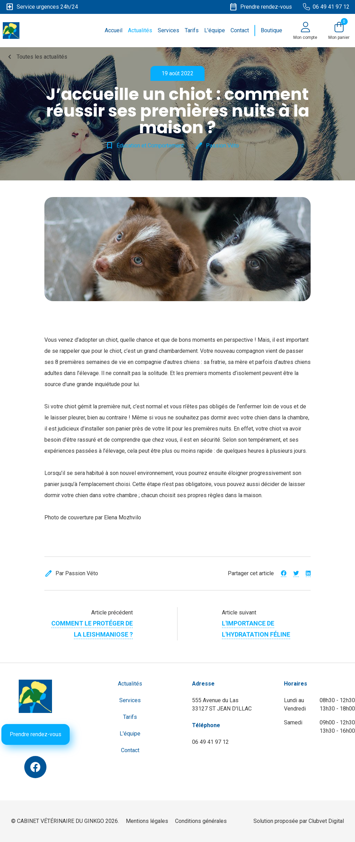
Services (168, 30)
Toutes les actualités (36, 57)
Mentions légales (147, 821)
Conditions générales (201, 821)
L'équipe (214, 30)
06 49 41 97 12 (210, 742)
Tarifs (192, 30)
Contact (240, 30)
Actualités (140, 30)
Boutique (271, 30)
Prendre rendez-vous (35, 734)
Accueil (113, 30)
